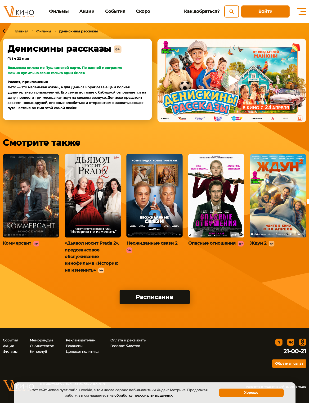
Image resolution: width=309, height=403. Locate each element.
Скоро (143, 11)
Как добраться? (201, 11)
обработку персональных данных (143, 395)
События (115, 11)
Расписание (154, 297)
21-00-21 (294, 351)
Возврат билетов (125, 346)
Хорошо (251, 392)
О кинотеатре (42, 346)
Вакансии (74, 346)
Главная (21, 31)
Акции (86, 11)
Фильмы (59, 11)
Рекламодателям (80, 340)
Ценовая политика (82, 351)
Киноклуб (38, 351)
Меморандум (41, 340)
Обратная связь (289, 363)
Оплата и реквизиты (128, 340)
